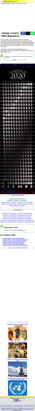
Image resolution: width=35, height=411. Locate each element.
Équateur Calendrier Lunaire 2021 (9, 202)
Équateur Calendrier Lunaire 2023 (9, 203)
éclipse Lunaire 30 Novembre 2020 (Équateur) (15, 245)
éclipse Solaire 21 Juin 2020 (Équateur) (13, 238)
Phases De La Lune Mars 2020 (10, 215)
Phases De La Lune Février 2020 (25, 213)
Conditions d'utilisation (18, 405)
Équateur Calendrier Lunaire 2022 (25, 202)
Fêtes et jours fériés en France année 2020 (17, 360)
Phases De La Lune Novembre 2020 (8, 221)
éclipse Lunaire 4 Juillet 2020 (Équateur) (14, 243)
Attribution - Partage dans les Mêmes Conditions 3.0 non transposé (16, 409)
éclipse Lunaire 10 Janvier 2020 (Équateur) (14, 241)
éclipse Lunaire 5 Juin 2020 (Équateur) (13, 242)
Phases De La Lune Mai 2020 (10, 216)
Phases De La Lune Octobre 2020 (26, 220)
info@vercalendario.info (29, 405)
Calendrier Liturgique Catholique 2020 (17, 324)
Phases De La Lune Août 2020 (25, 218)
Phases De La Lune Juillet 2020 (10, 218)
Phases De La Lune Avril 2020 (24, 215)
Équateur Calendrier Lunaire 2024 (25, 203)
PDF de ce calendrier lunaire (19, 230)
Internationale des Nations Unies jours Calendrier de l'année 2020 (17, 379)
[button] (1, 1)
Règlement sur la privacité (6, 405)
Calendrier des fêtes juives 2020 (17, 342)
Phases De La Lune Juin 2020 (24, 216)
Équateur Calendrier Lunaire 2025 (17, 205)
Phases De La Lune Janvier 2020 (9, 213)
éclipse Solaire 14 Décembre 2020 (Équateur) (15, 239)
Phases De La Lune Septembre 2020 (9, 220)
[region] (17, 17)
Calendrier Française (5, 3)
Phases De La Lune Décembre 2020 (26, 221)
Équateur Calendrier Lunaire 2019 (17, 198)
